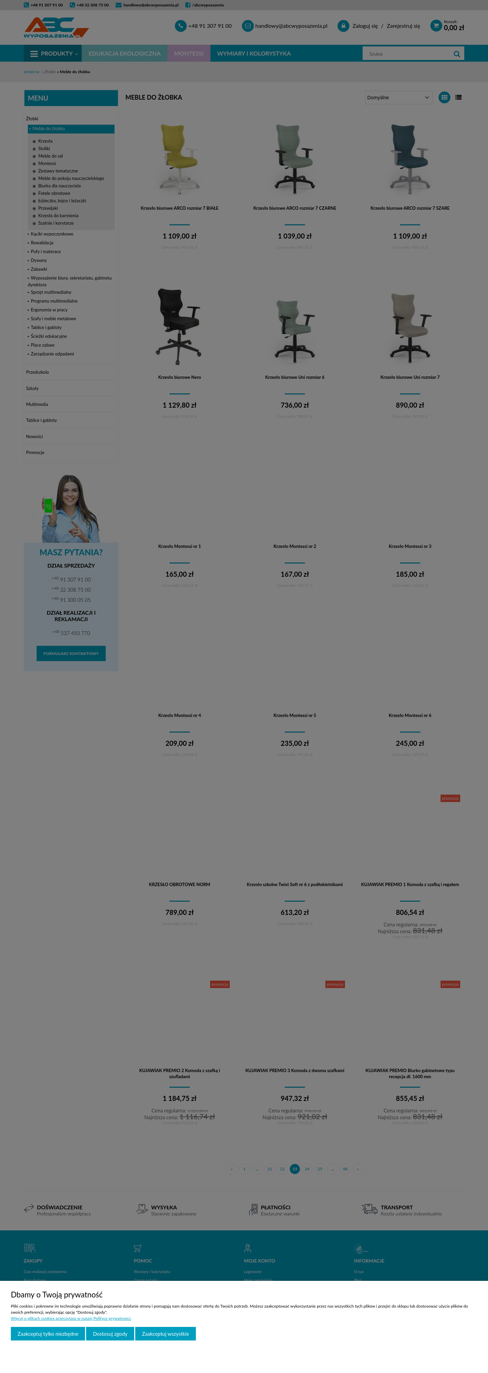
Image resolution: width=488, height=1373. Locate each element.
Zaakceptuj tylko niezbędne (48, 1334)
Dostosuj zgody (110, 1334)
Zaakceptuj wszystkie (165, 1334)
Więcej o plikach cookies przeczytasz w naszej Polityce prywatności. (71, 1318)
